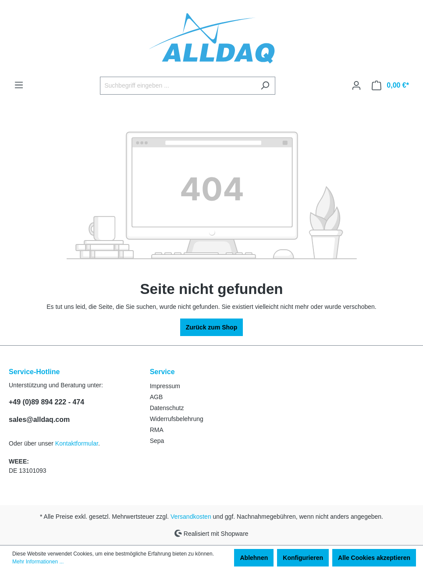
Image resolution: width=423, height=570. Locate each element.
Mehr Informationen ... (38, 562)
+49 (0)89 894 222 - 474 (46, 402)
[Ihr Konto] (356, 85)
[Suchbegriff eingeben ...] (177, 86)
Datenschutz (167, 407)
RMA (157, 429)
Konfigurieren (303, 557)
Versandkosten (191, 516)
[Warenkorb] (390, 85)
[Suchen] (265, 86)
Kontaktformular (76, 443)
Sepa (157, 440)
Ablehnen (254, 557)
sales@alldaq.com (39, 419)
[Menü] (19, 85)
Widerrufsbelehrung (176, 418)
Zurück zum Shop (211, 327)
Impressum (165, 385)
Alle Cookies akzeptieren (374, 557)
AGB (156, 396)
